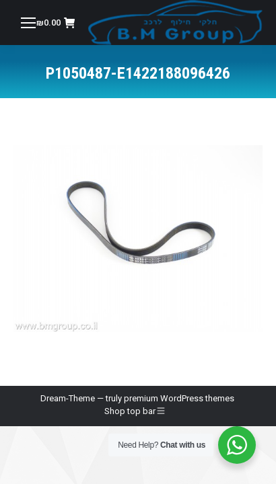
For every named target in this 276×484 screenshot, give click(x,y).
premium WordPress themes (179, 398)
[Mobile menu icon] (28, 23)
